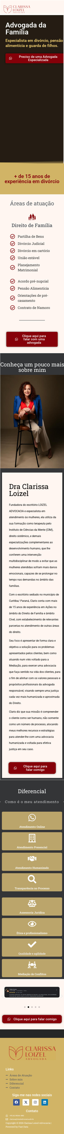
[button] (2, 996)
